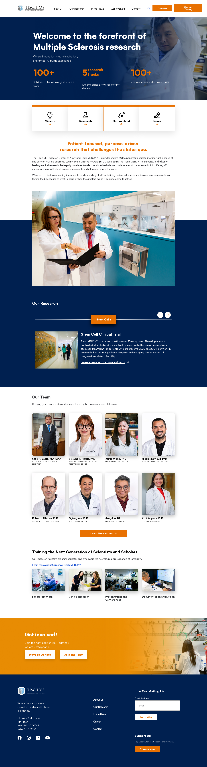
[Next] (168, 315)
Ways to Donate (40, 654)
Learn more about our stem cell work (103, 362)
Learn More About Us (103, 533)
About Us (58, 8)
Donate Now (147, 749)
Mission (50, 122)
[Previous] (160, 315)
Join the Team (73, 654)
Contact (136, 8)
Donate (162, 8)
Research (85, 122)
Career (97, 721)
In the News (97, 8)
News (157, 122)
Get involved (121, 122)
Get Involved (118, 8)
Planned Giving (188, 8)
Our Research (76, 8)
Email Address (142, 698)
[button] (149, 8)
